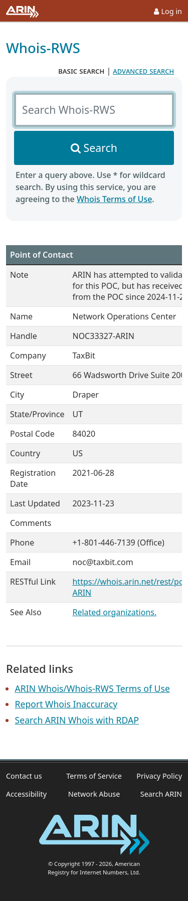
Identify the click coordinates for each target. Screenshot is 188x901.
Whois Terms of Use (114, 199)
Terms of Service (94, 776)
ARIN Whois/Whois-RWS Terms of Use (92, 688)
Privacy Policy (159, 776)
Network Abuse (94, 794)
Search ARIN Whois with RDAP (77, 720)
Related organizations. (114, 612)
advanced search (143, 70)
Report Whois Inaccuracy (66, 704)
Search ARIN (161, 794)
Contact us (24, 776)
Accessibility (26, 794)
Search (100, 147)
